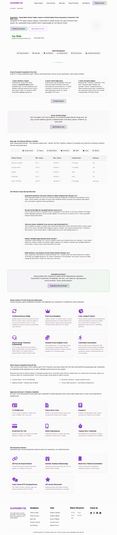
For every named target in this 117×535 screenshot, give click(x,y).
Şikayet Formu (54, 525)
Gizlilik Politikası (54, 516)
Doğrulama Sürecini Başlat (58, 286)
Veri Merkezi (86, 3)
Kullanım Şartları (55, 512)
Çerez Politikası (54, 519)
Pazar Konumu (51, 3)
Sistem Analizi (38, 3)
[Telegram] (100, 513)
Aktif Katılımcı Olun (59, 127)
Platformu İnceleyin (19, 29)
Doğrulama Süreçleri (93, 53)
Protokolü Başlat (58, 101)
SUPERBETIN (16, 3)
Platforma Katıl (99, 3)
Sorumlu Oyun (54, 522)
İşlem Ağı (62, 3)
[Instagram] (94, 513)
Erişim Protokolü (73, 3)
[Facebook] (97, 513)
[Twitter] (91, 513)
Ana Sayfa (12, 8)
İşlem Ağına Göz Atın (37, 29)
